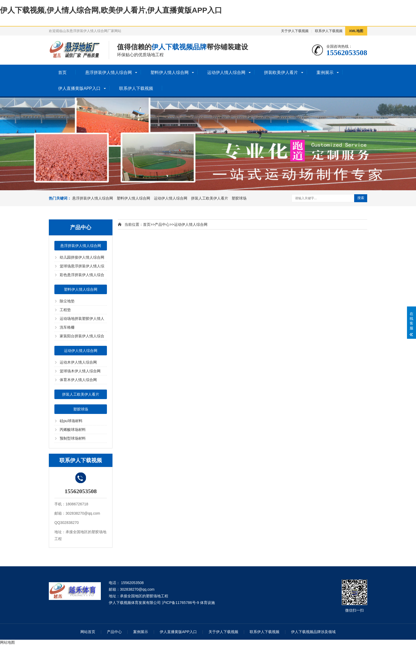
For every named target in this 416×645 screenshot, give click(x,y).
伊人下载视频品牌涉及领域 (313, 632)
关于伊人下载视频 (295, 31)
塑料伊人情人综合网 (169, 72)
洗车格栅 (67, 327)
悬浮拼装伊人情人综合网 (108, 72)
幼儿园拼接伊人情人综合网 (82, 257)
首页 (62, 72)
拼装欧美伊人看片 (281, 72)
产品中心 (162, 224)
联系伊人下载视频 (329, 31)
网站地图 (7, 642)
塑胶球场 (239, 198)
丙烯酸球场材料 (73, 429)
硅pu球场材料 (71, 421)
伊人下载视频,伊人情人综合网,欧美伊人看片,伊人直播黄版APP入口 (111, 10)
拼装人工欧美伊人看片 (209, 198)
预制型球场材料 (73, 438)
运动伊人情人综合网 (226, 72)
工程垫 (65, 310)
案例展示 (325, 72)
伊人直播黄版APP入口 (79, 88)
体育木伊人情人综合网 (78, 380)
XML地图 (356, 31)
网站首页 (87, 632)
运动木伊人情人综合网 (78, 362)
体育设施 (207, 602)
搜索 (360, 198)
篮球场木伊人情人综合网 (80, 371)
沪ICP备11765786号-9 (180, 602)
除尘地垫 (67, 301)
